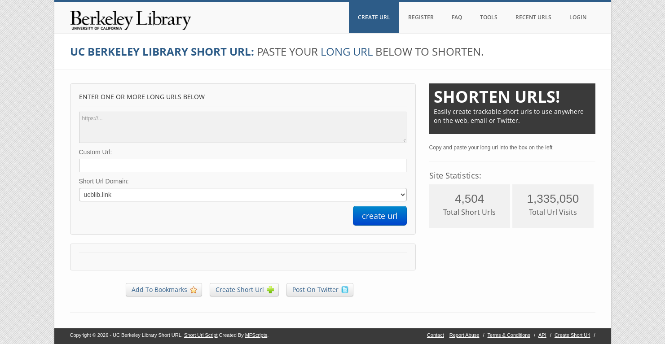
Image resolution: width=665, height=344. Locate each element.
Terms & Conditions (509, 335)
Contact (435, 335)
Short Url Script (201, 335)
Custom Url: (95, 152)
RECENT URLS (533, 17)
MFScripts (256, 335)
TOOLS (489, 17)
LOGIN (577, 17)
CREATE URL (374, 17)
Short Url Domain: (104, 181)
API (542, 335)
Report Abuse (464, 335)
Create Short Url (572, 335)
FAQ (457, 17)
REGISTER (421, 17)
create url (380, 215)
